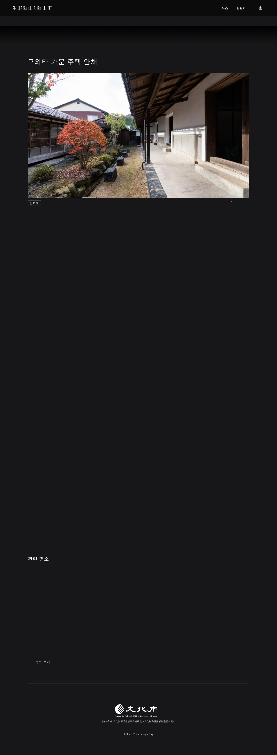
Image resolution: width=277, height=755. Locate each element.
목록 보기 (42, 662)
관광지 (241, 8)
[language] (260, 8)
